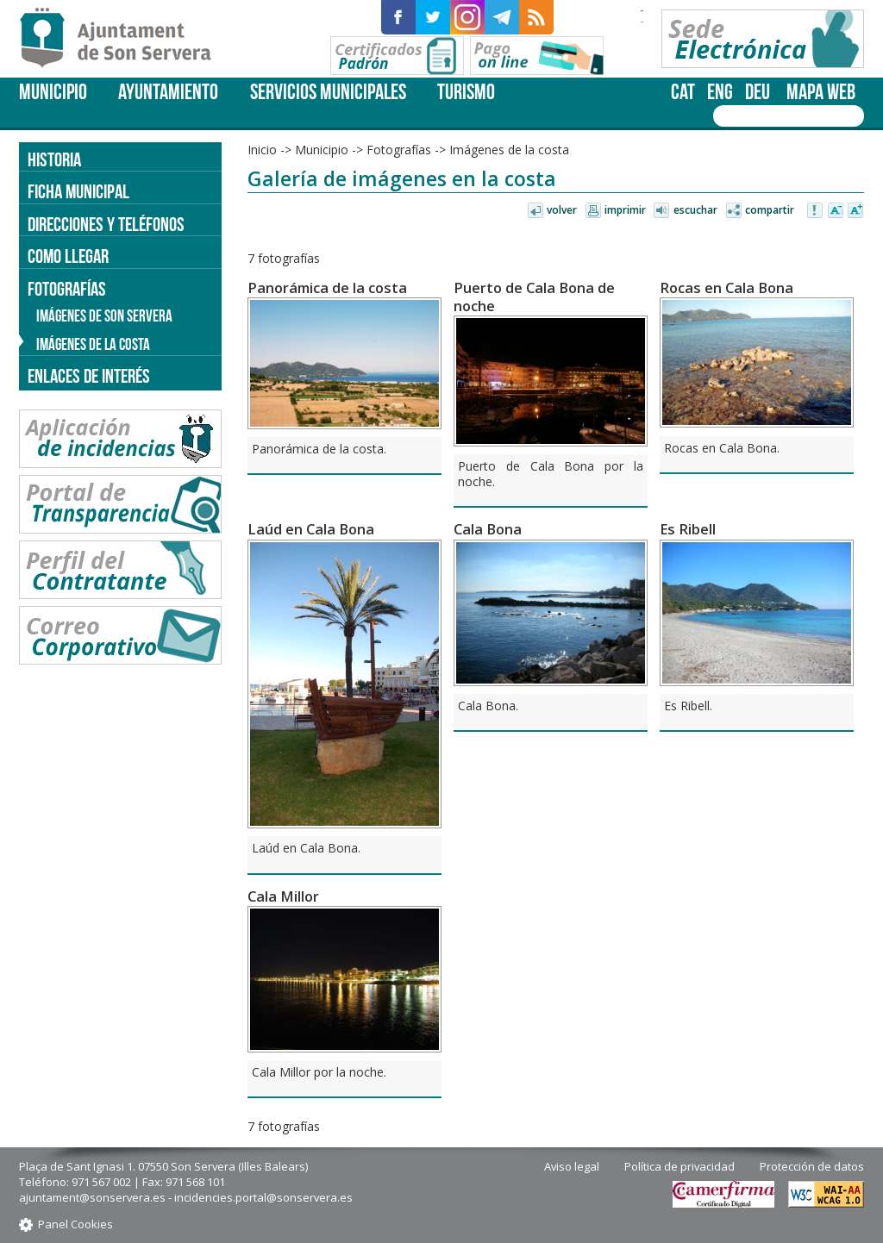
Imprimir (625, 210)
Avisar (815, 211)
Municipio (53, 91)
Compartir (769, 210)
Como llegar (68, 256)
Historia (54, 159)
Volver (562, 210)
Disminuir (835, 211)
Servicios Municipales (328, 91)
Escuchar (695, 210)
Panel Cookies (75, 1224)
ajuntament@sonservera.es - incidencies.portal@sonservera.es (186, 1197)
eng (720, 91)
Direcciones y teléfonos (106, 224)
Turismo (466, 91)
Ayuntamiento (168, 91)
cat (683, 91)
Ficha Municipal (78, 191)
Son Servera (123, 39)
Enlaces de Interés (89, 375)
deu (757, 91)
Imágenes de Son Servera (104, 316)
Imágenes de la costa (509, 149)
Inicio (262, 149)
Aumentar (855, 211)
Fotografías (398, 149)
